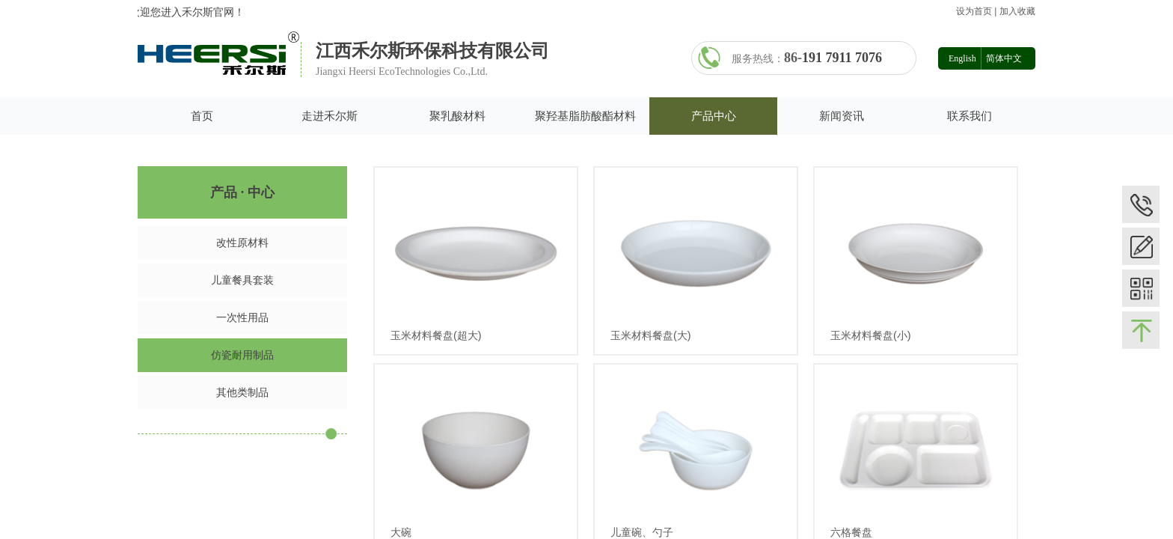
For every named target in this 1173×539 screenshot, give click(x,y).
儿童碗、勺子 (641, 532)
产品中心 (713, 116)
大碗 (401, 532)
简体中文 (1004, 58)
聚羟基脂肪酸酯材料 (585, 116)
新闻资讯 (841, 116)
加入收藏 (1017, 11)
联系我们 (969, 116)
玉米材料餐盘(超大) (436, 335)
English (962, 58)
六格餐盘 (851, 532)
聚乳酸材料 (457, 116)
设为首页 (974, 11)
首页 (202, 116)
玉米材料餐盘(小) (870, 335)
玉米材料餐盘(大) (650, 335)
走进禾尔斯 (329, 116)
